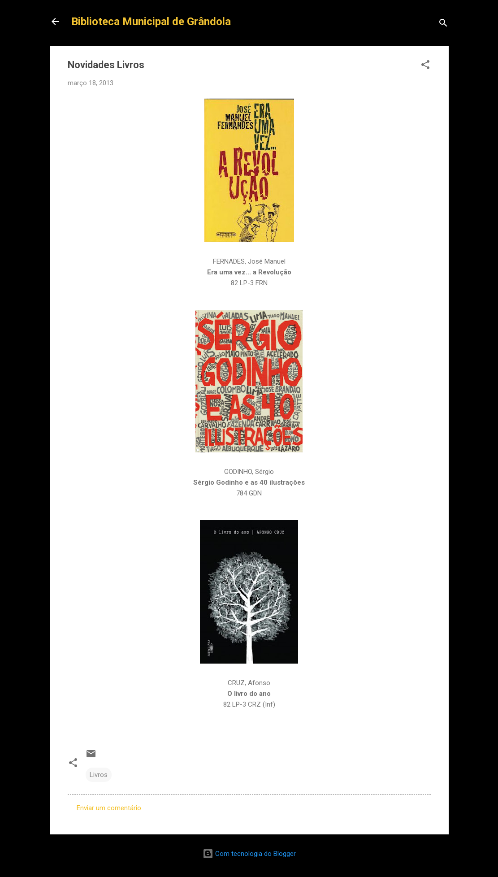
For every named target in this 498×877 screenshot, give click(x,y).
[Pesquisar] (443, 24)
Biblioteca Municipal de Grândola (151, 21)
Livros (99, 775)
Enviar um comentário (109, 808)
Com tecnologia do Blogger (249, 854)
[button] (425, 66)
